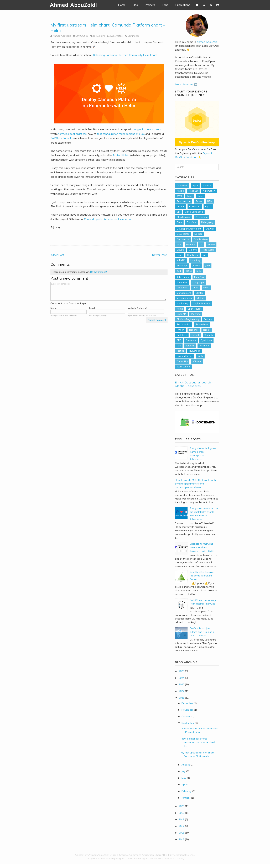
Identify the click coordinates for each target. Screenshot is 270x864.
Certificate (194, 206)
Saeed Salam (106, 858)
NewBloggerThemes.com (148, 858)
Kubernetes (116, 35)
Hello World (208, 249)
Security (208, 335)
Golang (193, 249)
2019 (181, 812)
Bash (200, 196)
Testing (180, 350)
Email (92, 308)
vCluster (197, 361)
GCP (179, 244)
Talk (179, 345)
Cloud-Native (183, 217)
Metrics (201, 298)
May (183, 777)
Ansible (207, 185)
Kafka (189, 270)
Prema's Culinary (174, 858)
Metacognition (184, 298)
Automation (209, 190)
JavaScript (182, 265)
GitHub (211, 244)
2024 (181, 677)
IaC (107, 35)
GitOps (180, 249)
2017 (181, 826)
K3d (179, 270)
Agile (195, 185)
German (190, 244)
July (183, 771)
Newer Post (159, 255)
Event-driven (201, 239)
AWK (179, 196)
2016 (181, 832)
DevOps (210, 228)
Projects (150, 5)
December (187, 703)
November (187, 709)
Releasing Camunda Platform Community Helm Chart (125, 55)
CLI (178, 211)
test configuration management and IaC (121, 134)
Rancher (193, 329)
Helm (102, 35)
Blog (135, 5)
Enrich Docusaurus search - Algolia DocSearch (194, 384)
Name (53, 308)
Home (122, 5)
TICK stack (194, 350)
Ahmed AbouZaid (207, 42)
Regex (206, 329)
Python (180, 329)
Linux (196, 287)
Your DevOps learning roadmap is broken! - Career (202, 575)
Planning (196, 314)
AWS (190, 196)
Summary (191, 340)
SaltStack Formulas (62, 138)
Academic (182, 185)
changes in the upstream (146, 129)
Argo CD (193, 190)
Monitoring (182, 303)
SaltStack (182, 335)
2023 (181, 684)
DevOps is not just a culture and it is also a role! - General (202, 632)
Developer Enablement (189, 228)
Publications (182, 5)
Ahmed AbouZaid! (73, 5)
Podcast (208, 319)
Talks (165, 5)
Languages (198, 282)
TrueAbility (182, 361)
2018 (181, 819)
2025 (181, 671)
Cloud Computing (194, 211)
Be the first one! (98, 271)
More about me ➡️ (186, 84)
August (185, 764)
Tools (200, 356)
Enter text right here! (108, 291)
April (184, 784)
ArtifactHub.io (121, 155)
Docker (198, 233)
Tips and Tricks (184, 356)
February (186, 791)
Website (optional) (137, 308)
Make (206, 287)
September (187, 723)
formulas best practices (72, 134)
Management (184, 293)
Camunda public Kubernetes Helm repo (107, 219)
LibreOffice (182, 287)
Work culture (183, 366)
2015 (181, 839)
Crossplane (201, 217)
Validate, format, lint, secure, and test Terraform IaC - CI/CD (202, 547)
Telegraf (190, 345)
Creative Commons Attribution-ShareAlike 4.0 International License (157, 854)
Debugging (207, 222)
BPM (95, 35)
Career (180, 206)
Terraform (204, 345)
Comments (133, 35)
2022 (181, 691)
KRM (198, 270)
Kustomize (182, 282)
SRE (179, 340)
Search (196, 335)
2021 (181, 697)
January (185, 797)
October (186, 716)
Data (179, 222)
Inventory (195, 260)
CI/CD (208, 206)
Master (199, 293)
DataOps (191, 222)
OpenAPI (181, 314)
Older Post (57, 255)
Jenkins (196, 265)
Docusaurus (183, 239)
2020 (181, 806)
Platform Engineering (188, 319)
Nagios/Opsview (201, 303)
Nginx (180, 308)
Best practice (184, 201)
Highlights (192, 255)
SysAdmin (206, 340)
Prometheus (202, 324)
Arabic (180, 190)
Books (199, 201)
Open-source (195, 308)
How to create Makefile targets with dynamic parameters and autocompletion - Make (195, 483)
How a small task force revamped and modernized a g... (199, 742)
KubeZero (199, 277)
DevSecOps (183, 233)
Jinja (207, 265)
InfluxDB (181, 260)
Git (201, 244)
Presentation (183, 324)
